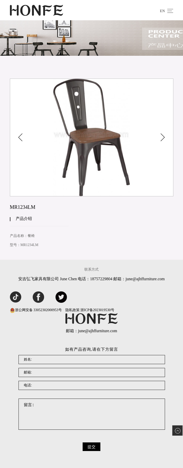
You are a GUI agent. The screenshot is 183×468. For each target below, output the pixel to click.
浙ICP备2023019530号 (97, 310)
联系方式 (91, 269)
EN (162, 11)
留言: (92, 414)
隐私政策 (72, 310)
